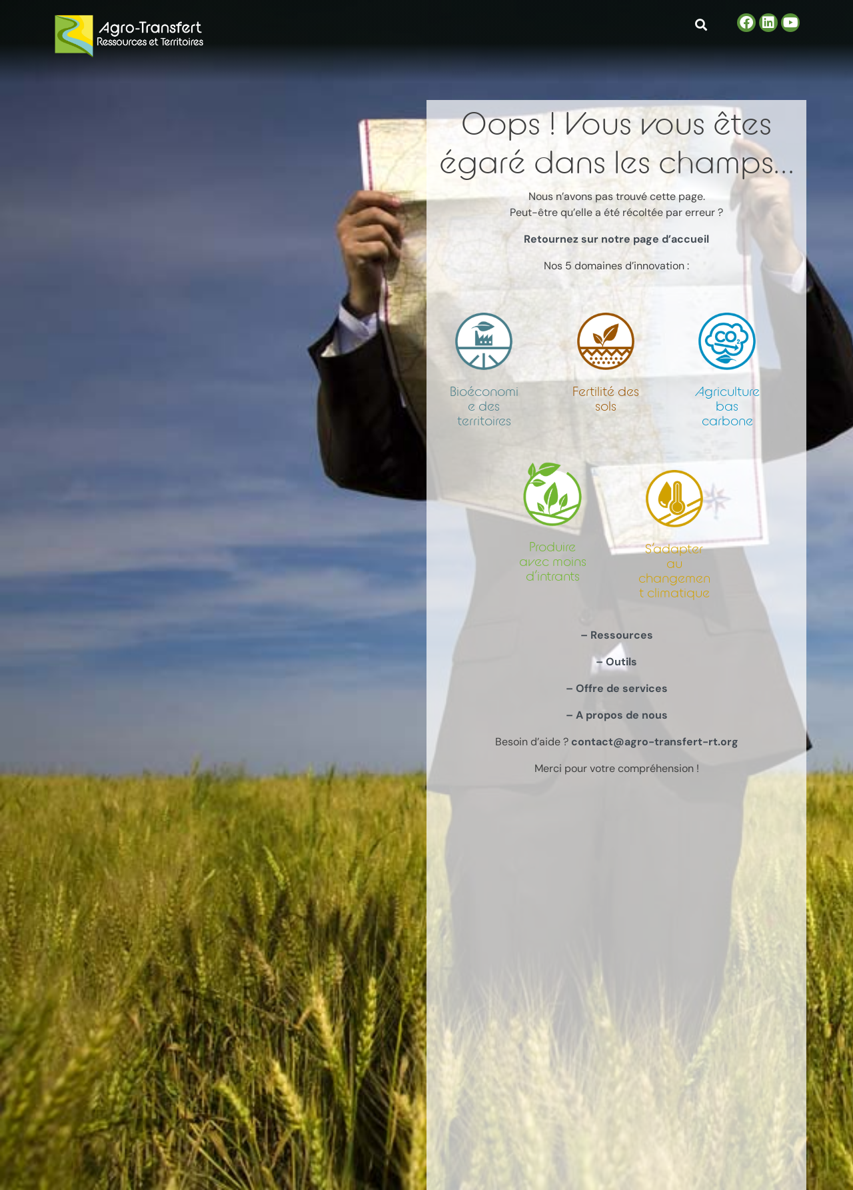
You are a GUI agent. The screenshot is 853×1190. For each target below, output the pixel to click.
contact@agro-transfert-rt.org (654, 742)
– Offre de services (617, 688)
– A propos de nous (617, 715)
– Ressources (616, 635)
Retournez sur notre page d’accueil (616, 239)
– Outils (616, 662)
